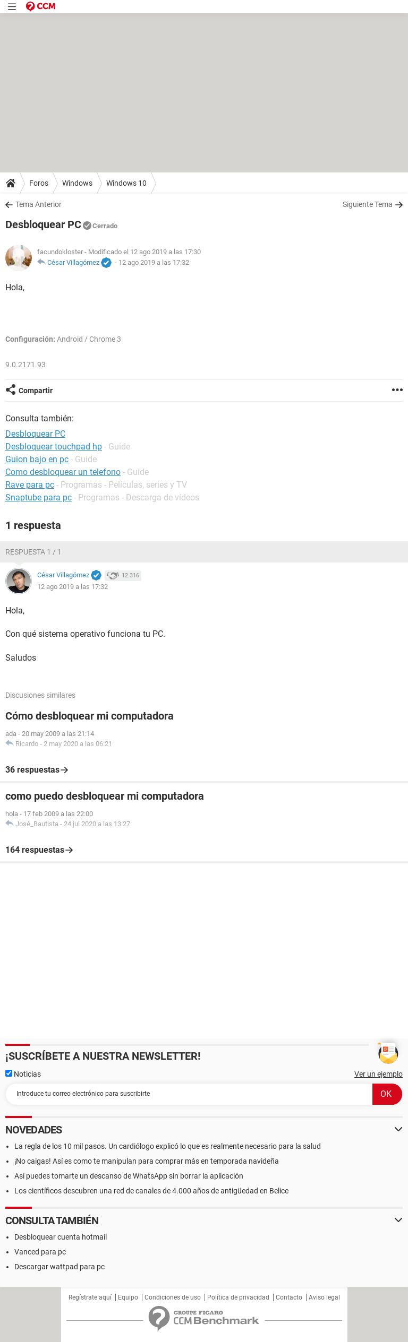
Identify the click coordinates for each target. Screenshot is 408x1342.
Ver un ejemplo (378, 1074)
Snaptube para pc (38, 497)
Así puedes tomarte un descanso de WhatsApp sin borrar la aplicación (128, 1176)
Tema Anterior (38, 204)
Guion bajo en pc (37, 459)
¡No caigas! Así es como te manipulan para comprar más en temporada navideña (146, 1161)
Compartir (36, 390)
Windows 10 (126, 183)
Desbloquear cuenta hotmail (60, 1237)
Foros (38, 183)
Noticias (23, 1074)
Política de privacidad (238, 1297)
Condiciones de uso (172, 1297)
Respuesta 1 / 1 (33, 552)
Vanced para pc (40, 1252)
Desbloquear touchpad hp (53, 446)
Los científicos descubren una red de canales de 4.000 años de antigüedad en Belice (151, 1191)
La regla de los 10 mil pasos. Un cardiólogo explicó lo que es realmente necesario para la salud (167, 1146)
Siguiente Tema (368, 204)
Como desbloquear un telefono (63, 472)
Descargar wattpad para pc (59, 1266)
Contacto (289, 1297)
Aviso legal (324, 1297)
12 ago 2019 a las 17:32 (153, 262)
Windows (77, 183)
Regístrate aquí (90, 1297)
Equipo (128, 1297)
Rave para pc (29, 485)
